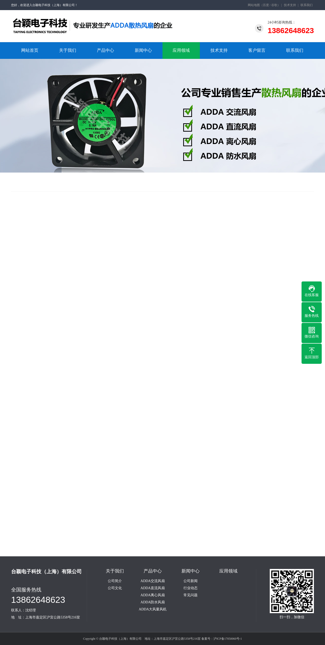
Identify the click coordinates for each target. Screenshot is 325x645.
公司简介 (115, 581)
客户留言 (256, 50)
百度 (266, 5)
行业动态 (190, 588)
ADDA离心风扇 (153, 595)
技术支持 (290, 5)
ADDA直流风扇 (153, 588)
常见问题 (190, 595)
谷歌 (274, 5)
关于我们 (67, 50)
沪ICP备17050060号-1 (227, 638)
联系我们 (307, 5)
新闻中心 (143, 50)
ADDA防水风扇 (153, 602)
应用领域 (181, 50)
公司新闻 (190, 581)
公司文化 (115, 588)
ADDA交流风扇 (153, 581)
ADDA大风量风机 (153, 609)
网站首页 (29, 50)
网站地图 (254, 5)
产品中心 (105, 50)
